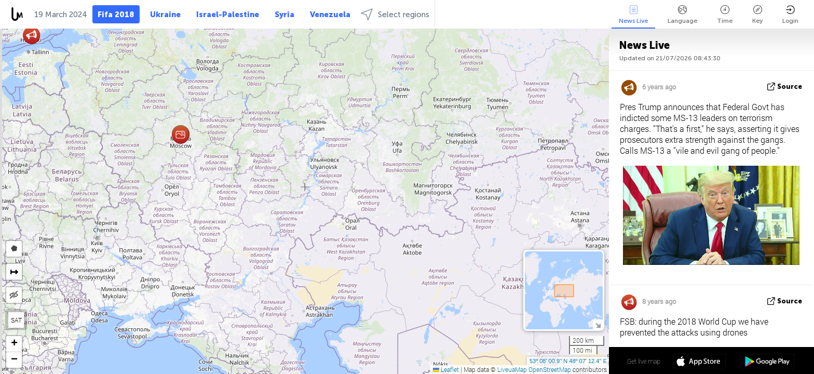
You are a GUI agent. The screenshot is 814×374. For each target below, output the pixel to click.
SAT (16, 320)
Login (790, 14)
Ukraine (165, 14)
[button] (180, 135)
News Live (633, 14)
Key (757, 14)
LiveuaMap (512, 369)
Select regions (395, 14)
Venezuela (330, 14)
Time (724, 14)
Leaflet (446, 369)
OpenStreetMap (549, 369)
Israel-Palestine (227, 14)
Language (682, 14)
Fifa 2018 (116, 14)
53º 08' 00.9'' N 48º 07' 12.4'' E (568, 361)
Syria (284, 14)
